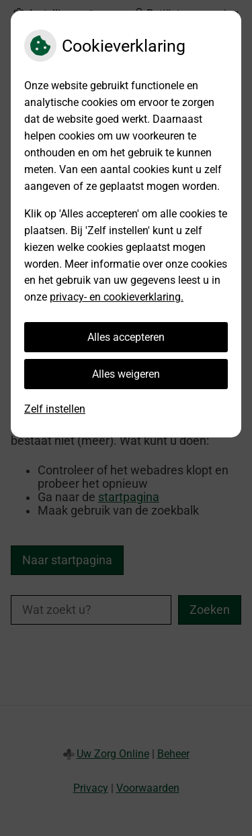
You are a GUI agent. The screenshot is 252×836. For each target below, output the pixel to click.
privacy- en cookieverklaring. (116, 297)
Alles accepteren (126, 337)
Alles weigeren (126, 374)
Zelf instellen (54, 409)
